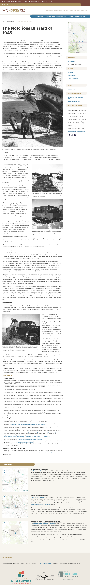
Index (39, 1)
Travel (82, 10)
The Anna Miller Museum (38, 497)
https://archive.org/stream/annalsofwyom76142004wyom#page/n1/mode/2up (38, 432)
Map (43, 1)
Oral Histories (58, 10)
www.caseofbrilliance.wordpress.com (76, 131)
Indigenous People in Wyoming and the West (56, 16)
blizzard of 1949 (71, 89)
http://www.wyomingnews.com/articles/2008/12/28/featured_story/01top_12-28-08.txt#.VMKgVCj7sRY (27, 436)
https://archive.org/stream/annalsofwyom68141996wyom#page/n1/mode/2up (28, 424)
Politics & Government (73, 78)
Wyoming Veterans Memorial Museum (46, 522)
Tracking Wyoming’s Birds (74, 101)
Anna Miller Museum (39, 495)
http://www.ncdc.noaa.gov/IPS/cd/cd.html (25, 442)
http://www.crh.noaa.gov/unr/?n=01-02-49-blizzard (30, 439)
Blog (86, 10)
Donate (4, 4)
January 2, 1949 (71, 61)
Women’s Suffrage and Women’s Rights (77, 16)
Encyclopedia (49, 10)
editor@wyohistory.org (45, 563)
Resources (21, 1)
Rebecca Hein (7, 38)
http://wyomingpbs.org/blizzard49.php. (45, 452)
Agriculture (70, 72)
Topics (71, 10)
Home (3, 1)
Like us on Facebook (31, 1)
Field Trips (66, 10)
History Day (49, 1)
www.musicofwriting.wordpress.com (76, 127)
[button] (79, 41)
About (8, 1)
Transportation (71, 81)
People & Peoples (72, 75)
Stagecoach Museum (39, 469)
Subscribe (14, 1)
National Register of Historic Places (41, 505)
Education (76, 10)
